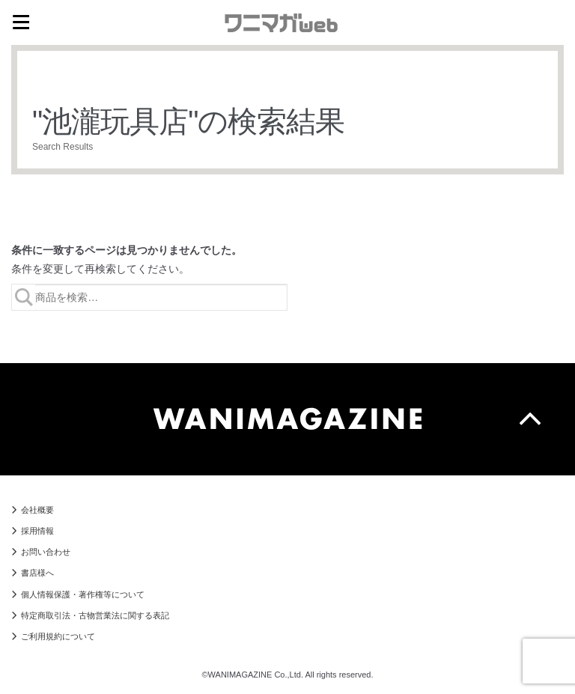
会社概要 (37, 509)
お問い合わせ (45, 551)
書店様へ (37, 572)
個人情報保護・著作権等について (82, 594)
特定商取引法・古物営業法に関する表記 (95, 615)
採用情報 (37, 530)
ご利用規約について (58, 636)
